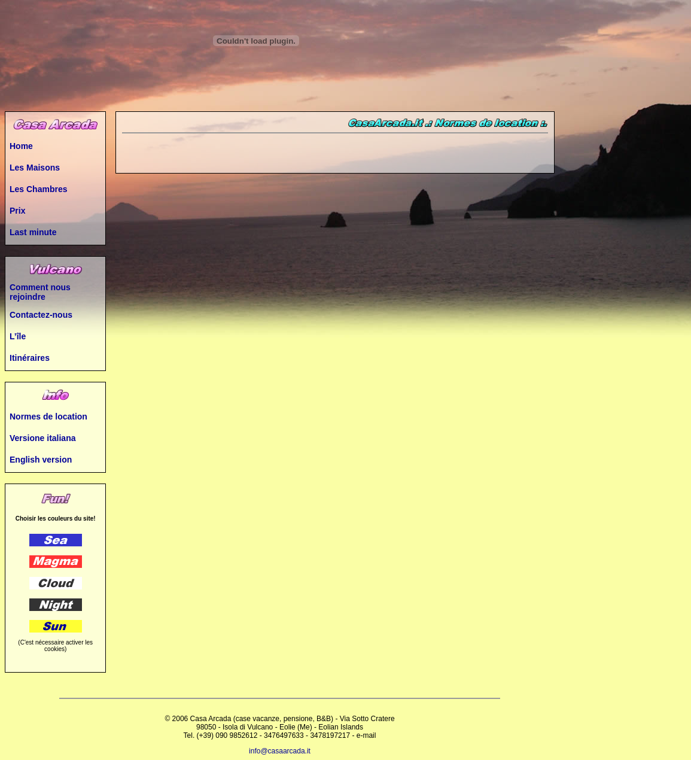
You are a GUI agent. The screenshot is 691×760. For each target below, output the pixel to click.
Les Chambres (38, 189)
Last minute (33, 232)
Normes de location (48, 416)
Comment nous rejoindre (40, 292)
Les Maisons (35, 167)
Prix (17, 210)
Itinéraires (30, 358)
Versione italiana (43, 438)
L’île (18, 336)
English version (41, 459)
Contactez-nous (41, 315)
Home (21, 146)
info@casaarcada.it (280, 751)
